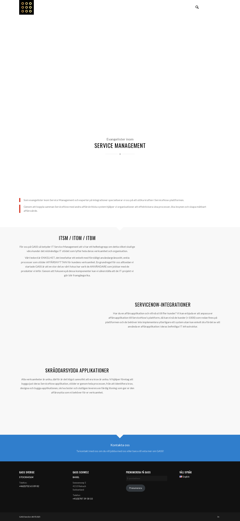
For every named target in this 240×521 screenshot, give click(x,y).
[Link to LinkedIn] (218, 7)
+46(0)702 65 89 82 (29, 486)
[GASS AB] (27, 7)
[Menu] (205, 7)
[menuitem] (197, 7)
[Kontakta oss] (120, 448)
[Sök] (197, 7)
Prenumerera (135, 488)
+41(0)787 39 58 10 (83, 498)
